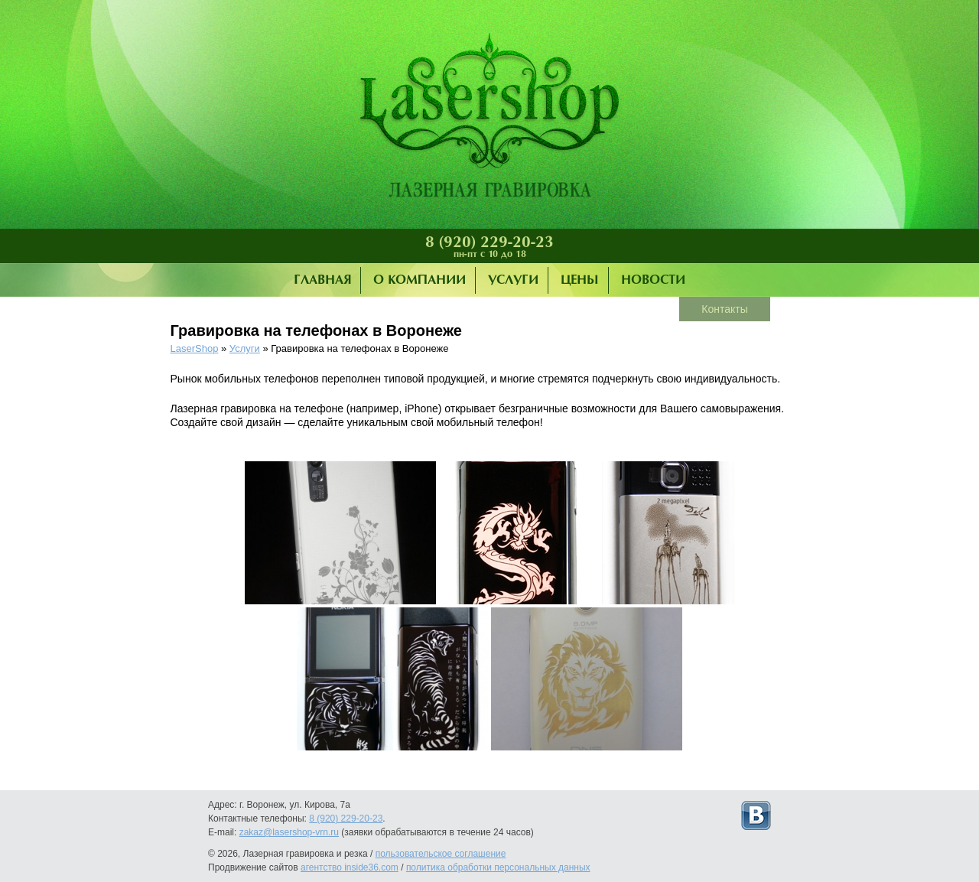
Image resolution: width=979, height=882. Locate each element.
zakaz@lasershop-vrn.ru (289, 832)
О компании (419, 280)
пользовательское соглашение (441, 853)
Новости (653, 280)
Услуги (513, 280)
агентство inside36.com (349, 867)
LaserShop (195, 348)
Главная (322, 280)
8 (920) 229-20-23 (489, 242)
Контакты (724, 309)
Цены (580, 280)
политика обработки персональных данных (498, 867)
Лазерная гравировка (489, 118)
